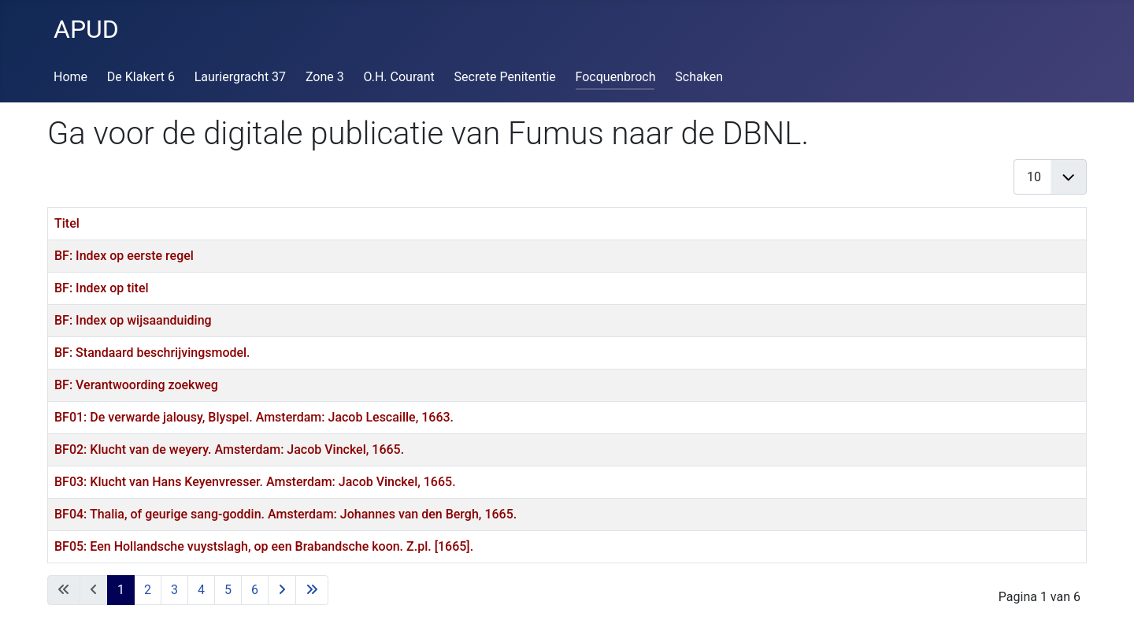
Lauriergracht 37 (240, 76)
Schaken (699, 76)
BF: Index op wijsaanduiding (133, 320)
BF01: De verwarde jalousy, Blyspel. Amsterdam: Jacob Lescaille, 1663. (254, 417)
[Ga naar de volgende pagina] (282, 590)
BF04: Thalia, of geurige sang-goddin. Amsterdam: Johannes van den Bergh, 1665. (285, 514)
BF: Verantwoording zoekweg (136, 384)
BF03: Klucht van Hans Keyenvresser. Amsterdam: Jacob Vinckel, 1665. (255, 481)
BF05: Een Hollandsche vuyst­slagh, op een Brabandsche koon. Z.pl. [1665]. (263, 546)
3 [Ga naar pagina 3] (174, 589)
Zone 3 (325, 76)
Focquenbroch (616, 76)
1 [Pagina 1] (120, 589)
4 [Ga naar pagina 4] (201, 589)
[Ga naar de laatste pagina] (311, 590)
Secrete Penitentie (505, 76)
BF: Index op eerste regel (124, 255)
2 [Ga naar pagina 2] (147, 589)
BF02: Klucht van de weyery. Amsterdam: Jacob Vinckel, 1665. (229, 449)
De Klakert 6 (141, 76)
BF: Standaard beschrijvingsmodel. (152, 352)
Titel (67, 223)
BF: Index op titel (101, 287)
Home (70, 76)
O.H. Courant (399, 76)
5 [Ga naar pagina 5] (228, 589)
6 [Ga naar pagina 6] (254, 589)
